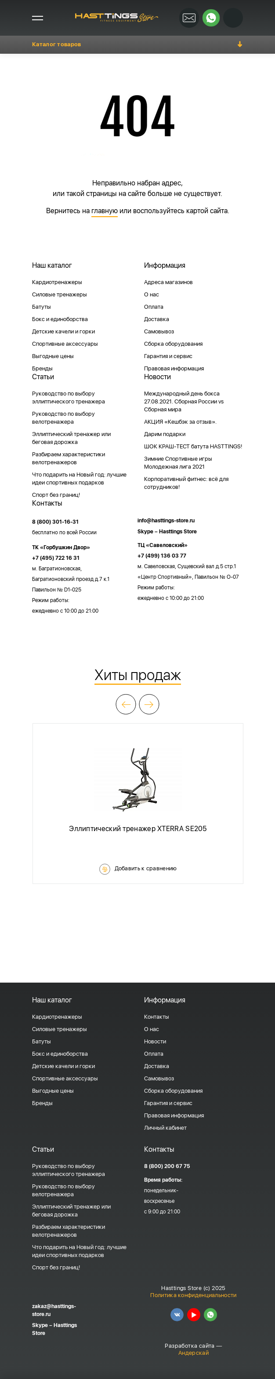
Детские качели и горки (63, 331)
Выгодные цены (53, 356)
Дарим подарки (164, 434)
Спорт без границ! (56, 495)
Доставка (156, 319)
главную (104, 211)
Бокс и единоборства (60, 319)
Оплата (153, 306)
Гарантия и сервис (168, 356)
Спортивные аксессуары (65, 343)
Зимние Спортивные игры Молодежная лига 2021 (178, 462)
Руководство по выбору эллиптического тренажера (68, 397)
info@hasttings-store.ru (166, 521)
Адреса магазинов (168, 282)
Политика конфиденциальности (193, 1295)
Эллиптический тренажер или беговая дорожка (71, 438)
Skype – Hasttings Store (167, 532)
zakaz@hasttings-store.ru (54, 1310)
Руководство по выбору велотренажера (63, 417)
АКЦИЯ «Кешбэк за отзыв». (180, 421)
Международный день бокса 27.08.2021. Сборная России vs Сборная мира (184, 401)
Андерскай (193, 1352)
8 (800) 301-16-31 (55, 522)
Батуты (41, 306)
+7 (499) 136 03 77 (162, 556)
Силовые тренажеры (59, 294)
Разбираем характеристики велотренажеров (68, 458)
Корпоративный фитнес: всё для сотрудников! (186, 483)
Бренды (42, 368)
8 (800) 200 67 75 (167, 1166)
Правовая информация (174, 368)
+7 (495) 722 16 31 (56, 558)
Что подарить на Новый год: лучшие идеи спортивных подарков (79, 478)
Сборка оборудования (173, 343)
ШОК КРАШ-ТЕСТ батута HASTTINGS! (193, 446)
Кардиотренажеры (57, 282)
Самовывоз (159, 331)
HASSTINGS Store (116, 17)
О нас (151, 294)
